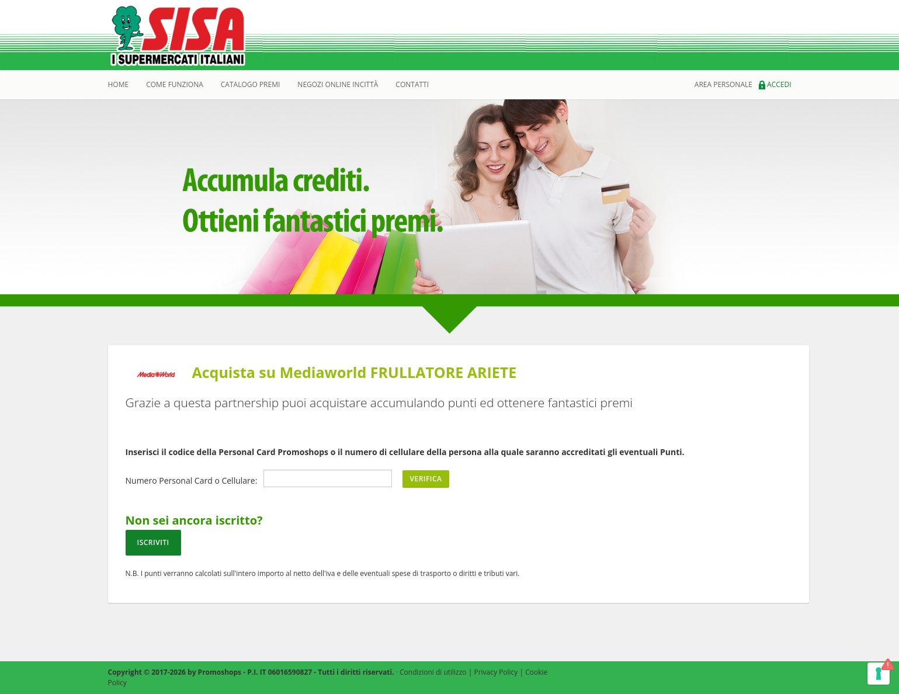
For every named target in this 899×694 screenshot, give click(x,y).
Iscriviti (153, 542)
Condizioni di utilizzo (433, 672)
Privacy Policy (496, 672)
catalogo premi (250, 84)
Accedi (775, 84)
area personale (723, 84)
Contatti (412, 84)
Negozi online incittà (337, 84)
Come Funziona (174, 84)
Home (118, 84)
